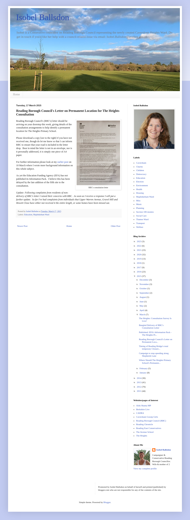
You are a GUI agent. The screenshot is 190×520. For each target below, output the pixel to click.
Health (139, 189)
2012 (139, 387)
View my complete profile (145, 468)
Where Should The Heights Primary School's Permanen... (155, 361)
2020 (139, 254)
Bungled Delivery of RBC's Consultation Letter (151, 326)
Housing (140, 193)
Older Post (115, 226)
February (143, 368)
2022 (139, 246)
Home (16, 94)
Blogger (107, 502)
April (142, 310)
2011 (139, 391)
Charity (139, 166)
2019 (139, 258)
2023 (139, 241)
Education (28, 214)
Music (139, 204)
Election (140, 181)
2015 (139, 276)
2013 (139, 382)
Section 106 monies (145, 212)
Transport (140, 223)
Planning (140, 208)
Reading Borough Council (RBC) (151, 420)
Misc (138, 200)
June (141, 301)
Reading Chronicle (144, 424)
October (143, 288)
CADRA (140, 413)
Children (140, 170)
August (143, 297)
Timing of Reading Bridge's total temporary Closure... (153, 347)
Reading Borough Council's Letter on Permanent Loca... (155, 340)
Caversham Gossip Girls (147, 417)
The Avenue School (145, 432)
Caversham (141, 163)
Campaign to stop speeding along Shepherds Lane (154, 354)
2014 (139, 378)
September (144, 293)
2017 (139, 267)
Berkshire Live (143, 409)
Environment (142, 185)
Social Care (141, 215)
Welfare (139, 227)
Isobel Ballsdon (42, 17)
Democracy (141, 174)
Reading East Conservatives (148, 428)
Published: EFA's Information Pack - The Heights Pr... (155, 333)
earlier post (62, 162)
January (143, 372)
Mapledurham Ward (41, 214)
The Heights (141, 435)
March (142, 314)
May (141, 306)
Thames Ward (142, 219)
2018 (139, 263)
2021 (139, 250)
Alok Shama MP (143, 405)
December (144, 279)
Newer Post (22, 226)
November (144, 284)
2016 (139, 271)
